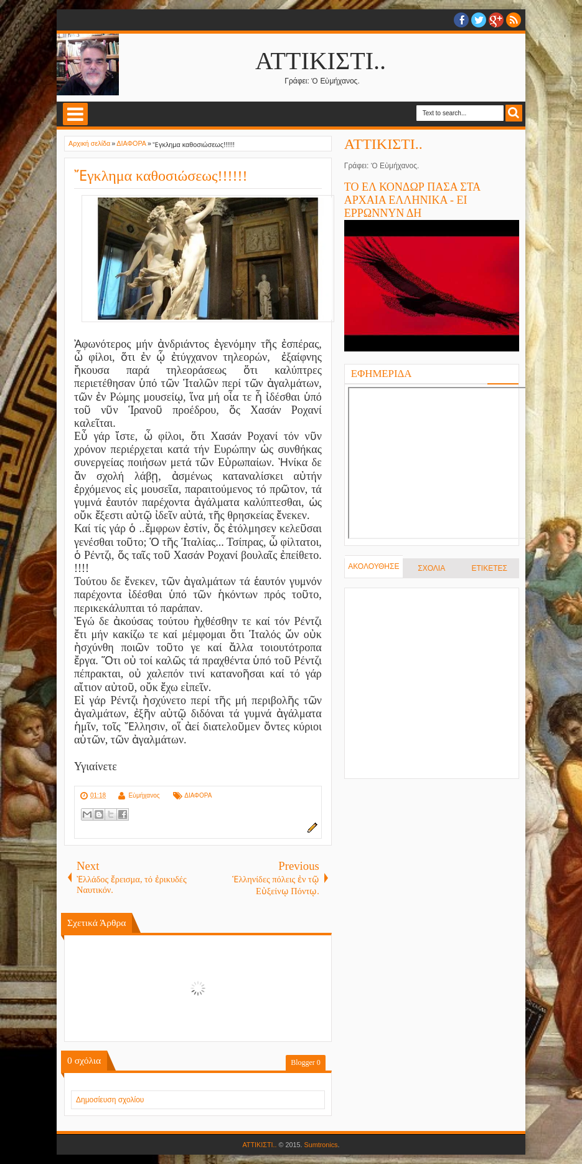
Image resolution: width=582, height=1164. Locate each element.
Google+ (496, 19)
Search (513, 113)
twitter (478, 19)
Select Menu (75, 114)
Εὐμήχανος (143, 795)
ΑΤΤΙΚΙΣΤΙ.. (320, 61)
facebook (461, 19)
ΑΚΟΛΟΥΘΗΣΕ (373, 566)
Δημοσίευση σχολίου (110, 1099)
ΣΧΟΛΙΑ (431, 568)
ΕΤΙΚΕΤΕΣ (489, 568)
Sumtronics (321, 1144)
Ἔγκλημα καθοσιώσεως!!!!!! (161, 176)
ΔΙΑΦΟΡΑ (198, 795)
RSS (513, 19)
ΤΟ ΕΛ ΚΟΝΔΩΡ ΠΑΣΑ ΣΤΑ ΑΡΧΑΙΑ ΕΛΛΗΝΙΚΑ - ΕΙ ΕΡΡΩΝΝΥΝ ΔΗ (412, 200)
